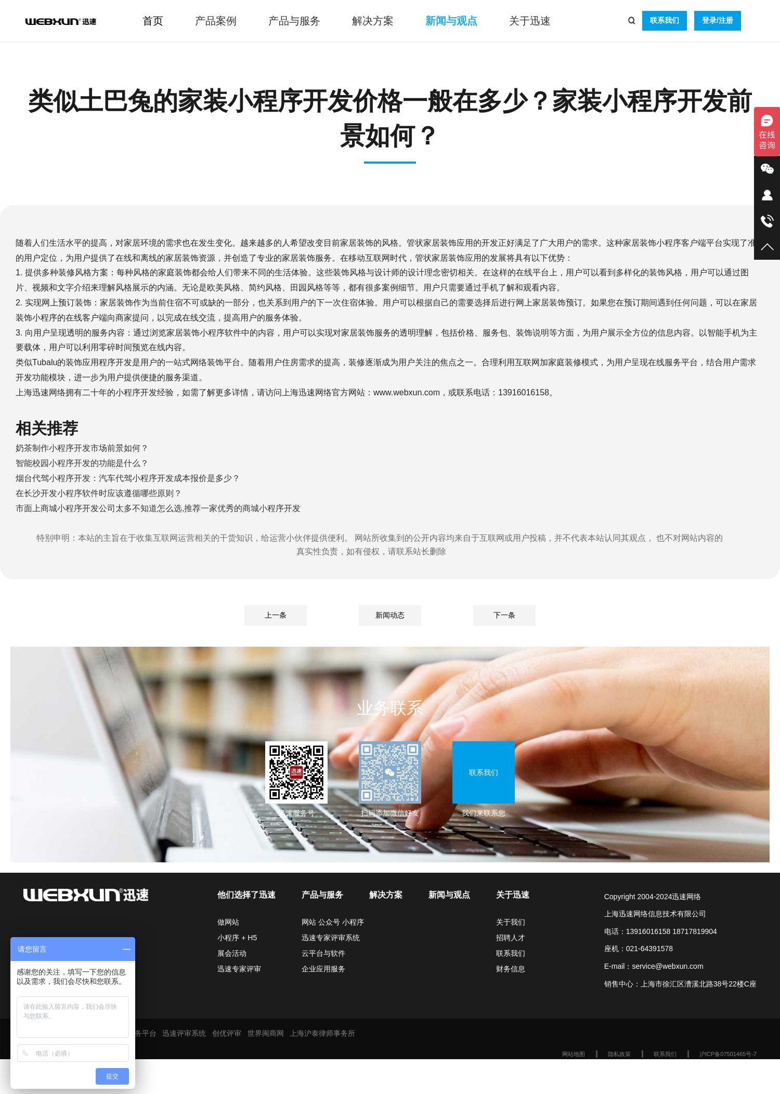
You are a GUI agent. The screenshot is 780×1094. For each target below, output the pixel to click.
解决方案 (373, 20)
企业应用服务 (323, 969)
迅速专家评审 (239, 969)
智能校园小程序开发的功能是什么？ (82, 463)
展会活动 (231, 953)
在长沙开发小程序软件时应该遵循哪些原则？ (99, 493)
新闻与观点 (451, 20)
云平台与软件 (323, 953)
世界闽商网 (266, 1033)
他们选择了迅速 (246, 894)
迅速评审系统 (184, 1033)
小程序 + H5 (237, 937)
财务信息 (510, 969)
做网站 (228, 922)
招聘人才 (510, 937)
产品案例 (216, 20)
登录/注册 (717, 20)
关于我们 (510, 922)
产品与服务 (294, 20)
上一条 (276, 615)
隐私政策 (619, 1054)
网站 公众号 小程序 (333, 922)
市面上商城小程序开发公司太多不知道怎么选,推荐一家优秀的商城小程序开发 (158, 508)
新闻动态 (390, 615)
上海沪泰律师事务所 (322, 1033)
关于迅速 (530, 20)
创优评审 (226, 1033)
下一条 (504, 615)
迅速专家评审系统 (331, 937)
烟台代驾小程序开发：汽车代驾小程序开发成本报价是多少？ (128, 478)
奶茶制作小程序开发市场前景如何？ (82, 448)
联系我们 (664, 20)
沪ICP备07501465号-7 (728, 1054)
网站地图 (573, 1054)
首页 (152, 20)
